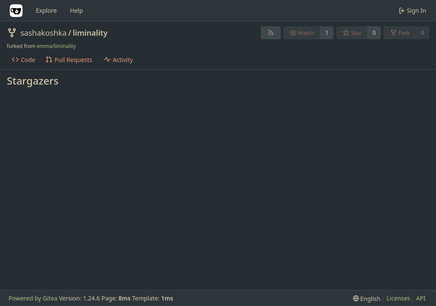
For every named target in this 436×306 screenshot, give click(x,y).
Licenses (398, 298)
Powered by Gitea (33, 298)
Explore (46, 10)
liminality (90, 32)
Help (76, 10)
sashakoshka (43, 32)
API (420, 298)
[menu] (367, 299)
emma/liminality (56, 46)
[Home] (16, 10)
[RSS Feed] (271, 32)
